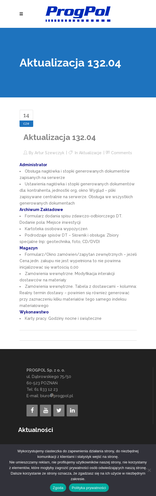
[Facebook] (32, 410)
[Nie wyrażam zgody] (149, 470)
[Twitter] (58, 410)
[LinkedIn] (72, 410)
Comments (121, 153)
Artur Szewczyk (49, 153)
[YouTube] (45, 410)
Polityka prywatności (89, 488)
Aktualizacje (90, 153)
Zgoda (58, 488)
